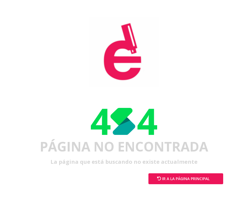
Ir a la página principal (186, 178)
